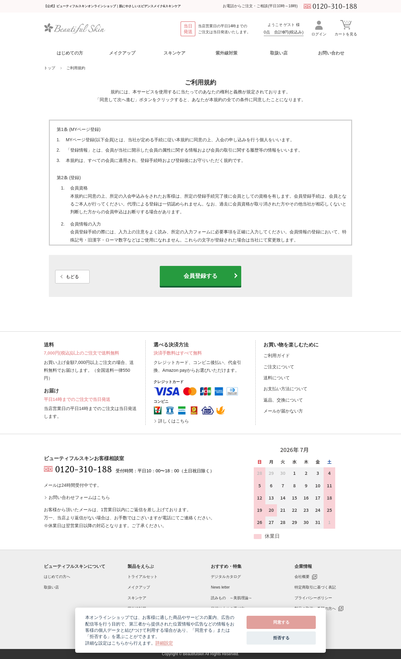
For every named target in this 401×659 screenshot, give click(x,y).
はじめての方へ (57, 576)
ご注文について (278, 366)
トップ (49, 68)
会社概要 (302, 576)
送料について (276, 377)
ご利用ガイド (276, 355)
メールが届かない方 (283, 410)
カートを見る (346, 27)
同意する (281, 622)
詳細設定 (164, 643)
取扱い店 (279, 52)
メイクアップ (139, 587)
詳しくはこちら (173, 420)
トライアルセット (143, 576)
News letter (220, 587)
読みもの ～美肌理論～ (231, 598)
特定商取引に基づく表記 (315, 587)
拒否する (281, 638)
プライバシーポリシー (313, 598)
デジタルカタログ (226, 576)
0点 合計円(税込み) (284, 32)
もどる (72, 276)
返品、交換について (283, 399)
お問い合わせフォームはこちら (79, 497)
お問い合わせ (331, 52)
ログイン (318, 28)
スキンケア (137, 598)
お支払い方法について (285, 388)
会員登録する (200, 276)
